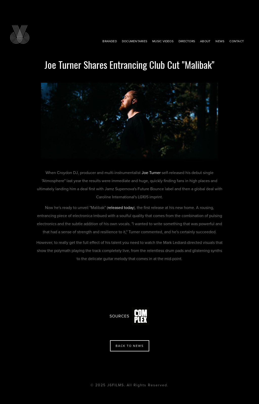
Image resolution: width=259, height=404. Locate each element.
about (205, 41)
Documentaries (134, 41)
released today (121, 207)
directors (187, 41)
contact (236, 41)
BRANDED (109, 41)
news (219, 41)
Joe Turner (151, 172)
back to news (130, 346)
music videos (163, 41)
